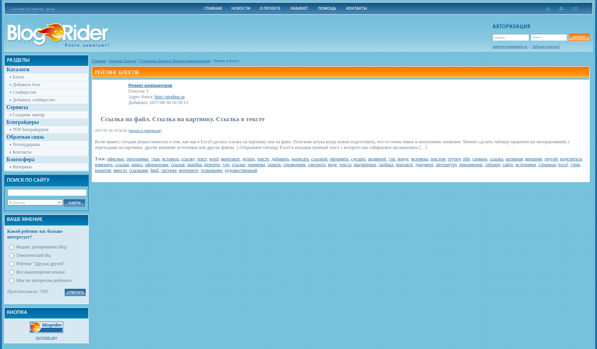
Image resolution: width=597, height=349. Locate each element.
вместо (120, 170)
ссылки (122, 164)
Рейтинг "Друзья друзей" (40, 263)
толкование (211, 170)
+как (155, 159)
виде (332, 164)
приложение (471, 164)
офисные (115, 159)
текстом (437, 159)
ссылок (178, 164)
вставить (170, 159)
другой (551, 159)
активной (377, 159)
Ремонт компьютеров (150, 85)
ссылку (188, 159)
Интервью (22, 167)
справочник (294, 164)
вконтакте (230, 159)
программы (137, 159)
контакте (404, 164)
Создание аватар (29, 114)
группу (454, 159)
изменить (104, 164)
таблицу (492, 164)
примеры (256, 164)
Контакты (22, 152)
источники (526, 164)
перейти (212, 164)
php (466, 159)
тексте (263, 159)
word (214, 159)
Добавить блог (27, 84)
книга (136, 164)
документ (424, 164)
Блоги (18, 77)
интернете (188, 170)
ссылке (239, 164)
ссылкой (319, 159)
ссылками (138, 170)
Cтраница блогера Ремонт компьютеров (174, 60)
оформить (339, 159)
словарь (480, 159)
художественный (241, 170)
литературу (446, 164)
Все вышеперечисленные (40, 272)
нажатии (103, 170)
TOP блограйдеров (31, 129)
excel (563, 164)
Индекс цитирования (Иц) (41, 247)
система (168, 170)
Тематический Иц (33, 255)
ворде (403, 159)
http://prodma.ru (169, 96)
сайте (508, 164)
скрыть (274, 164)
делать (248, 159)
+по (226, 164)
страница (547, 164)
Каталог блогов (122, 60)
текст (202, 159)
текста (345, 164)
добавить (280, 159)
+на (392, 159)
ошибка (194, 164)
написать (300, 159)
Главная (99, 60)
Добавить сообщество (34, 99)
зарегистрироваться (509, 46)
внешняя (533, 159)
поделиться (571, 159)
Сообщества (24, 92)
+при (575, 164)
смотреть (317, 164)
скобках (386, 164)
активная (514, 159)
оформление (157, 164)
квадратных (365, 164)
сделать (358, 159)
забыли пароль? (546, 46)
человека (419, 159)
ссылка (496, 159)
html (154, 170)
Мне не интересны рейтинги (44, 280)
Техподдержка (26, 144)
